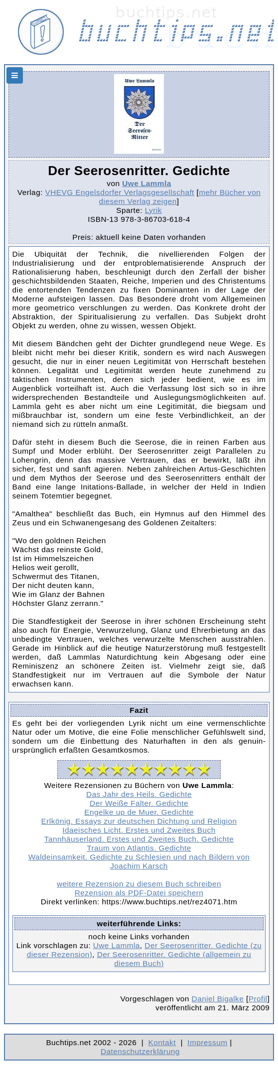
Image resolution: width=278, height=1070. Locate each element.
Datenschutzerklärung (140, 1051)
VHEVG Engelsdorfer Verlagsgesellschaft (119, 192)
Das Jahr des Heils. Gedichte (139, 794)
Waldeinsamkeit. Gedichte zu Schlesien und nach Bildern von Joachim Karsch (139, 861)
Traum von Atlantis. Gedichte (139, 848)
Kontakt (162, 1042)
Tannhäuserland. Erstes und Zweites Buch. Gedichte (139, 839)
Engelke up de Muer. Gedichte (139, 812)
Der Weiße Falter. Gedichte (139, 803)
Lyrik (153, 210)
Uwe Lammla (146, 183)
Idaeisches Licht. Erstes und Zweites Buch (138, 830)
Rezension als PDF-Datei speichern (139, 892)
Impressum (207, 1042)
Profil (258, 998)
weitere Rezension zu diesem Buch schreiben (139, 883)
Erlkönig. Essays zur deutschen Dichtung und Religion (139, 821)
